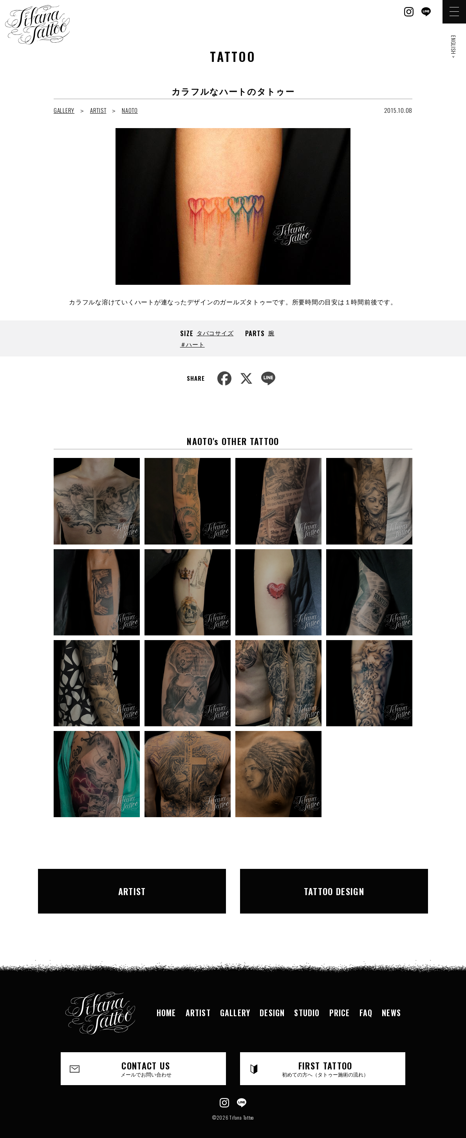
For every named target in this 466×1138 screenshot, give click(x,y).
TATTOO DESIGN (328, 884)
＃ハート (192, 344)
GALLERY (64, 110)
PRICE (339, 1000)
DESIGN (272, 1000)
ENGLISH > (454, 46)
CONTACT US (146, 1056)
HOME (166, 1000)
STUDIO (307, 1000)
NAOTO (130, 110)
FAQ (366, 1000)
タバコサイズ (215, 332)
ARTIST (98, 110)
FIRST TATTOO (325, 1056)
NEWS (391, 1000)
